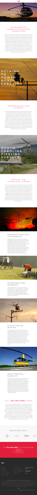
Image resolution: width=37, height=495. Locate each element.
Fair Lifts (18, 481)
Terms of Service (30, 490)
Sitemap (18, 488)
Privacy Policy (22, 490)
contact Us (18, 451)
